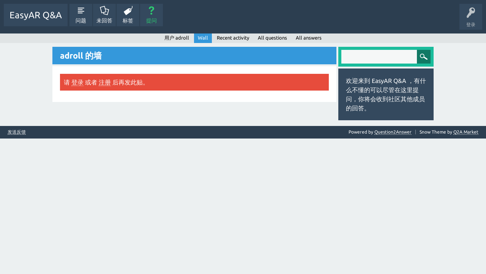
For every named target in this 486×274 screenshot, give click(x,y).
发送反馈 (17, 132)
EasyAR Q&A (35, 15)
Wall (203, 37)
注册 (105, 82)
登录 (77, 82)
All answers (309, 37)
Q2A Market (465, 131)
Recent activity (233, 37)
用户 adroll (176, 37)
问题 (81, 21)
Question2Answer (393, 131)
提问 (151, 21)
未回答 (104, 21)
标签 (128, 21)
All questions (272, 37)
